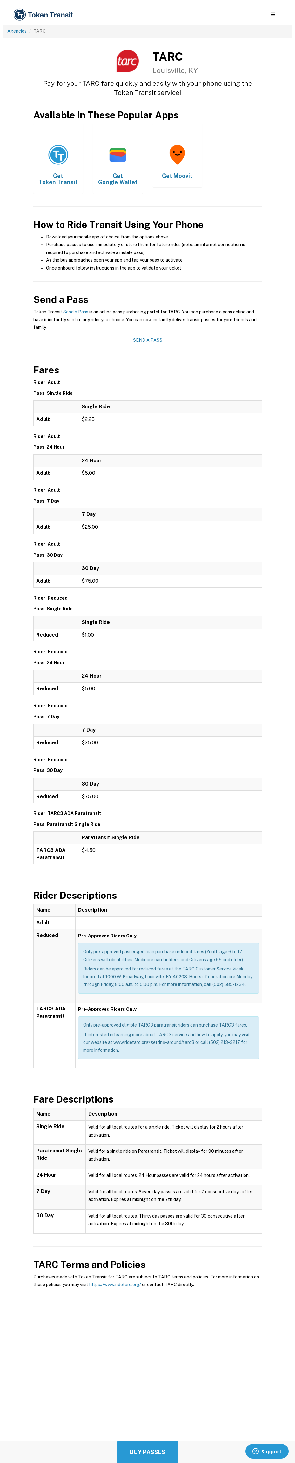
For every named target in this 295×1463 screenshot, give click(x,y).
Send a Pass (75, 311)
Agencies (17, 31)
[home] (44, 14)
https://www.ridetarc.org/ (115, 1284)
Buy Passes (147, 1452)
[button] (273, 14)
